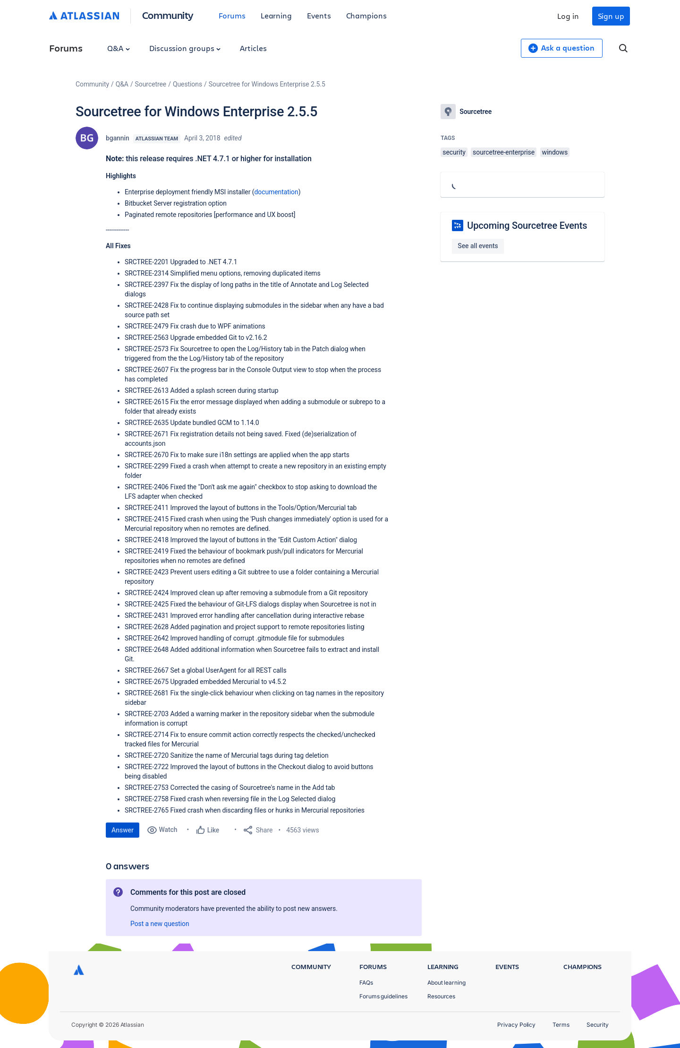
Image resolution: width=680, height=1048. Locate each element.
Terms (561, 1024)
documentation (276, 192)
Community (168, 15)
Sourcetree (151, 84)
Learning (276, 15)
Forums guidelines (383, 996)
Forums (232, 15)
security (453, 152)
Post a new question (159, 923)
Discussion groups (185, 48)
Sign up (611, 16)
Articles (253, 48)
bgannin (117, 138)
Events (319, 15)
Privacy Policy (516, 1024)
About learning (446, 982)
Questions (187, 84)
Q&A (118, 48)
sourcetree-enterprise (504, 152)
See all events (478, 246)
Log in (568, 16)
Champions (366, 15)
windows (555, 152)
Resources (441, 996)
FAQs (366, 982)
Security (597, 1024)
